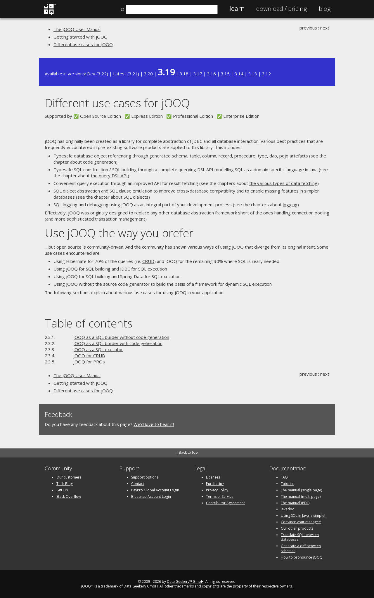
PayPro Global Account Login (155, 490)
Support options (144, 477)
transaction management (120, 219)
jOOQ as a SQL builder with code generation (117, 343)
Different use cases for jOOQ (83, 44)
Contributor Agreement (225, 502)
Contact (137, 483)
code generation (99, 162)
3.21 (133, 74)
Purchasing (215, 483)
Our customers (68, 477)
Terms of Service (219, 496)
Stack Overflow (68, 496)
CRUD (148, 261)
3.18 (184, 74)
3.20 (148, 74)
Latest (119, 74)
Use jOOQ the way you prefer (119, 232)
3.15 (225, 74)
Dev (91, 74)
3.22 (102, 74)
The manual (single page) (301, 490)
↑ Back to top (187, 452)
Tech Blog (64, 483)
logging (290, 204)
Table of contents (89, 323)
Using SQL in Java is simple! (303, 515)
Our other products (297, 528)
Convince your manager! (301, 521)
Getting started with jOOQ (80, 37)
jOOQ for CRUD (89, 355)
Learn (237, 8)
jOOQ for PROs (89, 362)
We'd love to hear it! (154, 424)
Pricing (281, 8)
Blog (325, 8)
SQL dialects (136, 197)
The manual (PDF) (295, 502)
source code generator (126, 284)
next (324, 28)
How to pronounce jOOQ (302, 557)
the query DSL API (109, 175)
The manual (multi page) (301, 496)
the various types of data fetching (283, 183)
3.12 (266, 74)
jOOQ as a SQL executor (98, 349)
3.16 (211, 74)
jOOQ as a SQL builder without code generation (121, 337)
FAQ (284, 477)
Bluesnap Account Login (151, 496)
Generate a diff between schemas (301, 548)
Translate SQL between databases (300, 537)
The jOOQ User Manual (77, 29)
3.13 (252, 74)
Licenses (213, 477)
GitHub (62, 490)
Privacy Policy (217, 490)
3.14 (239, 74)
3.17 (197, 74)
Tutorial (287, 483)
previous (308, 28)
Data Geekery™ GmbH (185, 581)
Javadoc (287, 509)
